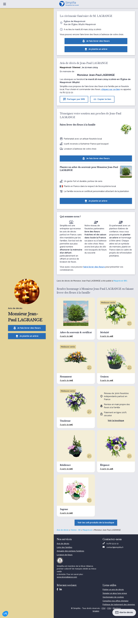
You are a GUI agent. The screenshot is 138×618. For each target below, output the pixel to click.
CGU (109, 608)
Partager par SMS (74, 99)
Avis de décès (63, 530)
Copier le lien (102, 99)
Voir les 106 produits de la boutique (96, 522)
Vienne (76, 67)
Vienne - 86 (76, 530)
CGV (103, 608)
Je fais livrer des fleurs (27, 328)
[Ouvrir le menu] (4, 4)
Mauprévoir (87, 530)
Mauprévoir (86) (120, 281)
